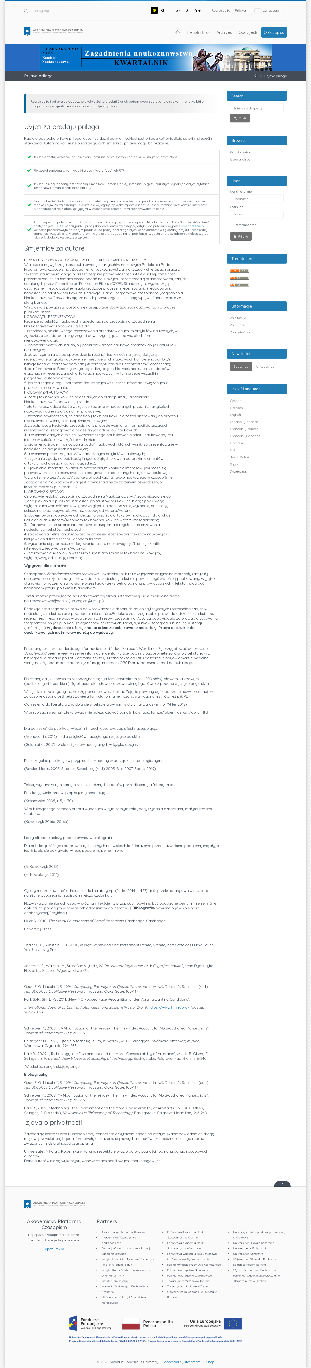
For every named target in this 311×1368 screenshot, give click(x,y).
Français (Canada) (245, 436)
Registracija (221, 10)
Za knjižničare (240, 332)
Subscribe (241, 366)
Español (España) (244, 422)
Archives (224, 32)
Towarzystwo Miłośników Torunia (188, 1281)
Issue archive (240, 159)
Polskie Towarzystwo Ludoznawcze (189, 1275)
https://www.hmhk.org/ (169, 1007)
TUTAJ (58, 226)
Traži (242, 118)
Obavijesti (248, 32)
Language (269, 10)
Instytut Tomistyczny (115, 1281)
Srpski (234, 464)
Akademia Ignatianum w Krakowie (124, 1232)
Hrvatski (236, 443)
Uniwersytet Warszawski (249, 1253)
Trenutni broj (198, 32)
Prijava (240, 10)
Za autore (237, 325)
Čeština (236, 401)
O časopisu (274, 32)
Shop (210, 1362)
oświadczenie (191, 226)
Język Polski (239, 457)
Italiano (236, 450)
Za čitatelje (238, 318)
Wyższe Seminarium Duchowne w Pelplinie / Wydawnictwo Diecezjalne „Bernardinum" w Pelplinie (256, 1275)
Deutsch (236, 408)
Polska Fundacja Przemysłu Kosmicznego (194, 1264)
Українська (238, 471)
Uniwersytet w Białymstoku (250, 1248)
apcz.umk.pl (54, 1249)
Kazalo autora (241, 152)
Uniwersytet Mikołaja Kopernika (253, 1243)
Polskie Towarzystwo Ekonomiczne (189, 1270)
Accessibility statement (182, 1362)
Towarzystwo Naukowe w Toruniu (188, 1286)
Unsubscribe (265, 366)
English (235, 415)
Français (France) (244, 429)
